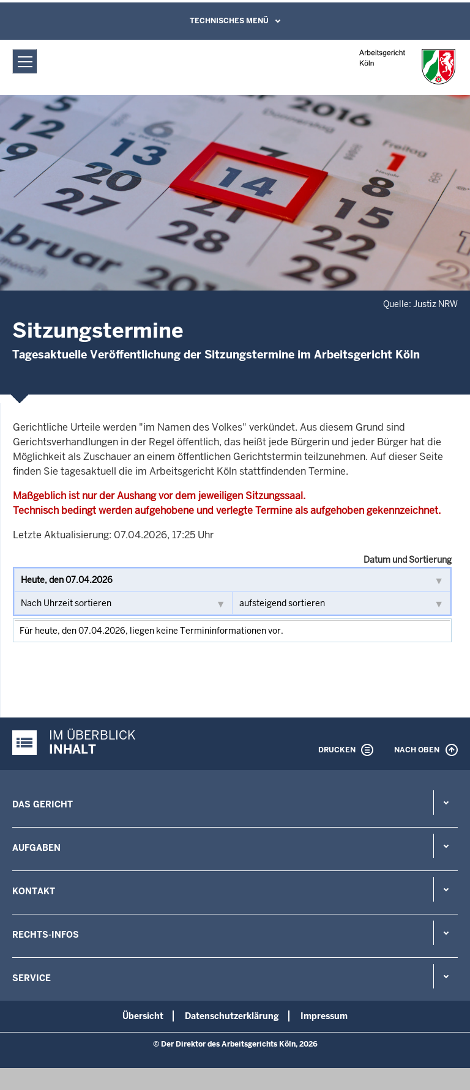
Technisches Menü (229, 21)
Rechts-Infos (45, 934)
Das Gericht (42, 804)
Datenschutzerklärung (232, 1015)
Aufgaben (36, 847)
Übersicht (142, 1015)
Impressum (324, 1015)
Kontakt (33, 891)
